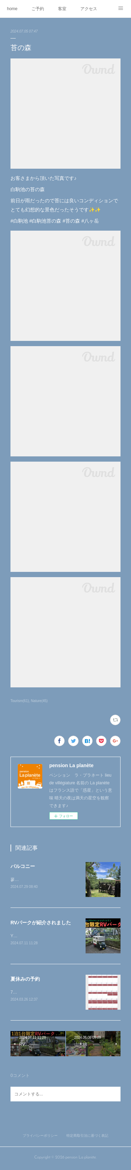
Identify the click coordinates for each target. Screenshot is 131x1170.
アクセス (88, 8)
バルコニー (22, 866)
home (12, 8)
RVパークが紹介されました (40, 923)
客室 (62, 8)
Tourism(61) (19, 701)
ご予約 (37, 8)
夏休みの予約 (25, 980)
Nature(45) (39, 701)
